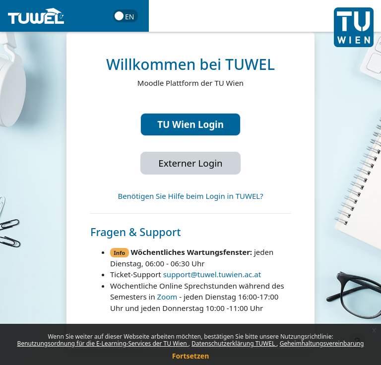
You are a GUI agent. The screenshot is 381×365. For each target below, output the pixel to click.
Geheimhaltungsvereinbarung (322, 343)
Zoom (167, 297)
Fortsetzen (190, 356)
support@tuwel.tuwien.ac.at (212, 274)
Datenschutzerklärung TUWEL (233, 343)
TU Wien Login (190, 124)
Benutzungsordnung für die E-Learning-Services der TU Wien (103, 343)
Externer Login (190, 163)
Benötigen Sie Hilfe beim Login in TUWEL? (190, 196)
